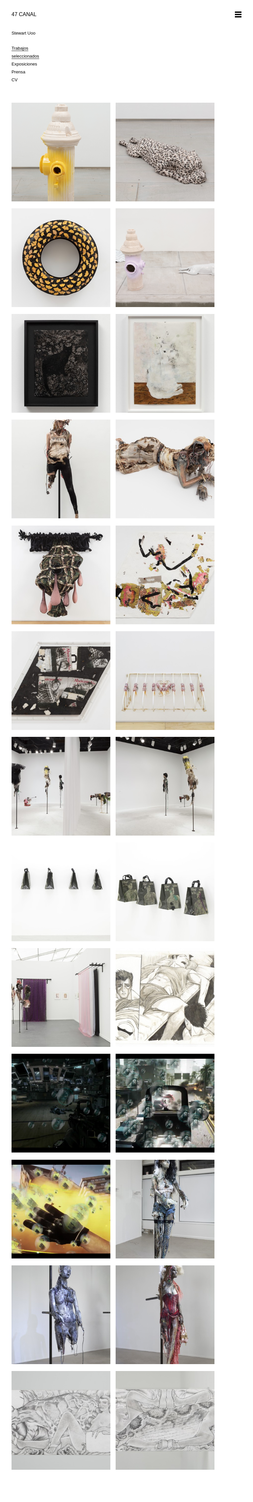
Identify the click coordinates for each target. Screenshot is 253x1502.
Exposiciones (24, 64)
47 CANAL (24, 14)
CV (14, 79)
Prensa (18, 71)
